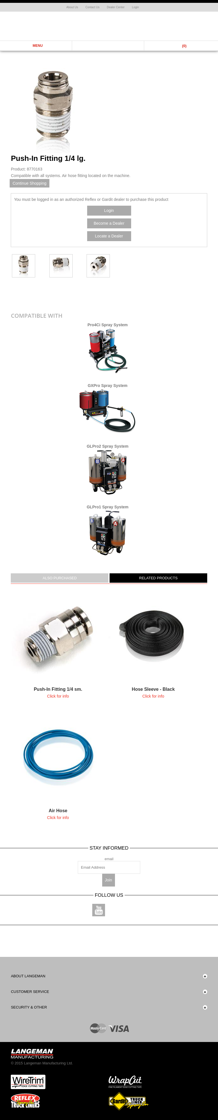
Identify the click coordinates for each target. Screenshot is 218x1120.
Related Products (158, 578)
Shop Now (203, 28)
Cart (179, 45)
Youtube (98, 910)
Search (108, 45)
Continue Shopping (29, 183)
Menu (36, 46)
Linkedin (140, 910)
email (108, 859)
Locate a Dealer (109, 236)
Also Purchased (60, 578)
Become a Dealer (109, 223)
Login (135, 7)
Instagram (119, 910)
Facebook (77, 910)
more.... (58, 645)
